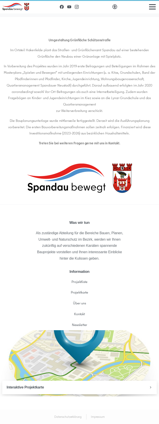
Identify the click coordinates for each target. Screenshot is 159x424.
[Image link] (80, 178)
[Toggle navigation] (152, 7)
